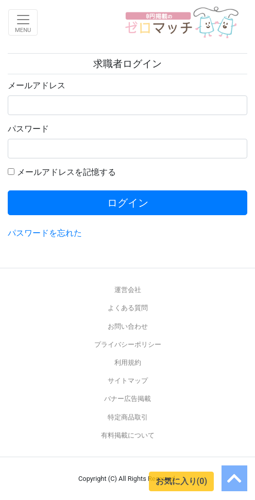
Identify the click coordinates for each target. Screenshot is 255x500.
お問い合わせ (128, 326)
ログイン (127, 203)
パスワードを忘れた (45, 233)
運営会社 (127, 290)
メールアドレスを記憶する (66, 172)
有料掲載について (128, 435)
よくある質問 (128, 308)
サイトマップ (128, 380)
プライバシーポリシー (127, 344)
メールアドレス (36, 85)
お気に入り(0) (181, 481)
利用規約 (127, 362)
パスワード (28, 129)
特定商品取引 (128, 417)
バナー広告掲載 (127, 398)
